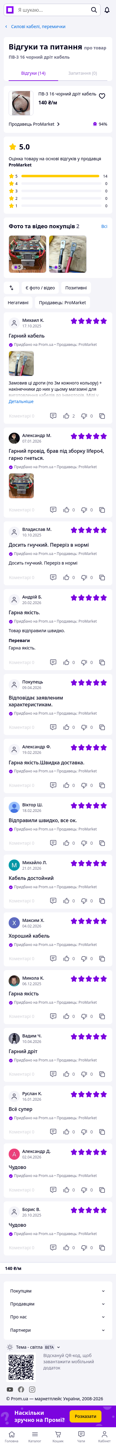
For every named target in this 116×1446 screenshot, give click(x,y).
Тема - (29, 1347)
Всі (104, 226)
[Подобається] (68, 416)
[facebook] (21, 1389)
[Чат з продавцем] (81, 1436)
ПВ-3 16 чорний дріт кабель (67, 94)
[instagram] (32, 1389)
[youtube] (10, 1389)
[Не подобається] (86, 416)
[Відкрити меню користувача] (104, 1436)
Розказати (86, 1416)
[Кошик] (58, 1436)
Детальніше (21, 401)
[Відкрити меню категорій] (34, 1436)
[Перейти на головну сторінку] (11, 1436)
